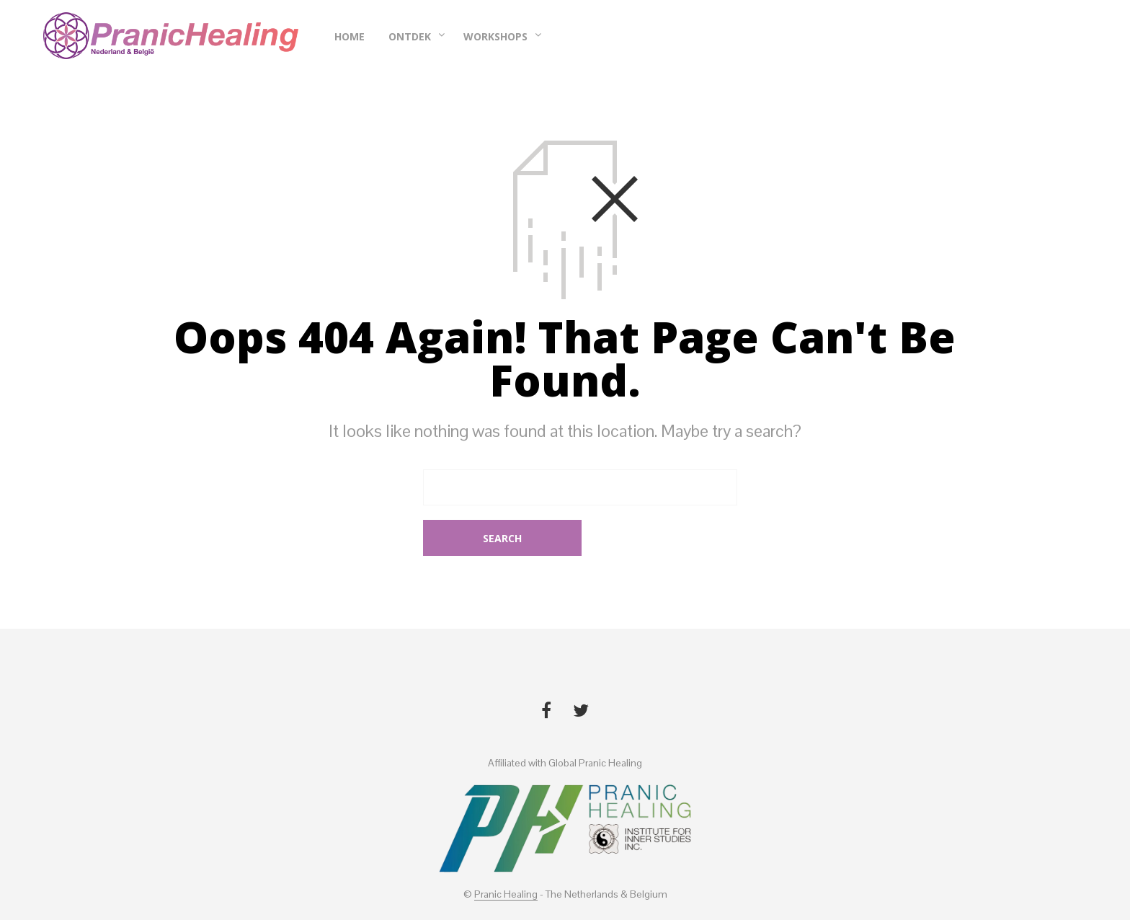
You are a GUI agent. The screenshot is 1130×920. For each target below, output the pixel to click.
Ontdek (409, 38)
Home (349, 38)
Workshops (495, 38)
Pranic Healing (506, 858)
